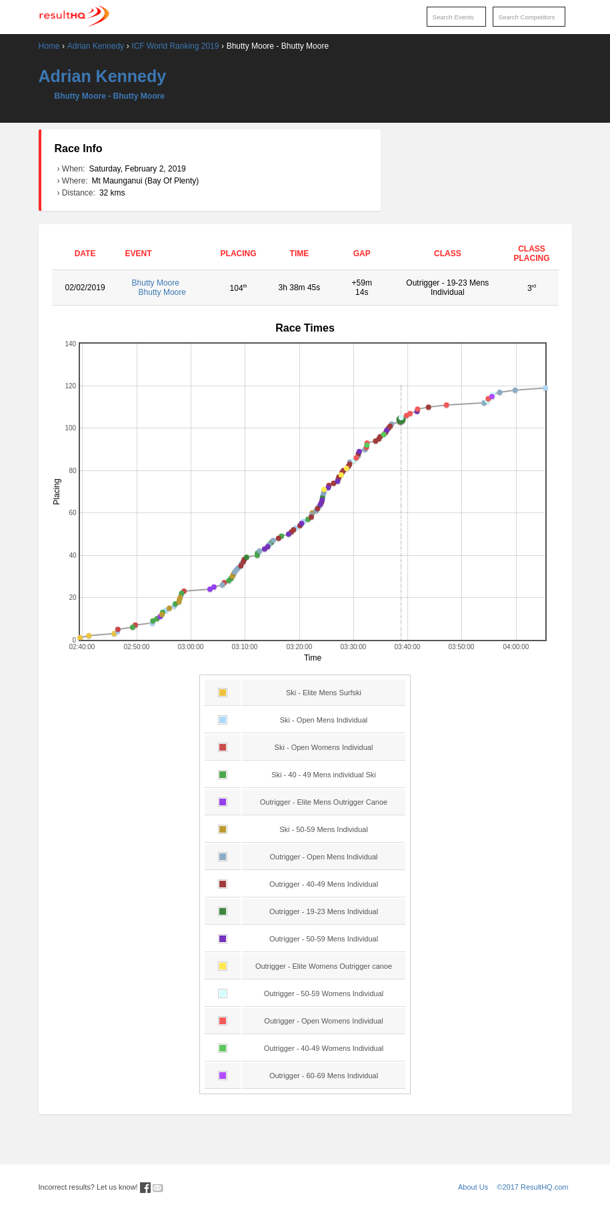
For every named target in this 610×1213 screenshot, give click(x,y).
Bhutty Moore (165, 287)
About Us (473, 1187)
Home (49, 46)
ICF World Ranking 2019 (175, 46)
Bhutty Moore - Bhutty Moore (110, 96)
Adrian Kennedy (95, 46)
